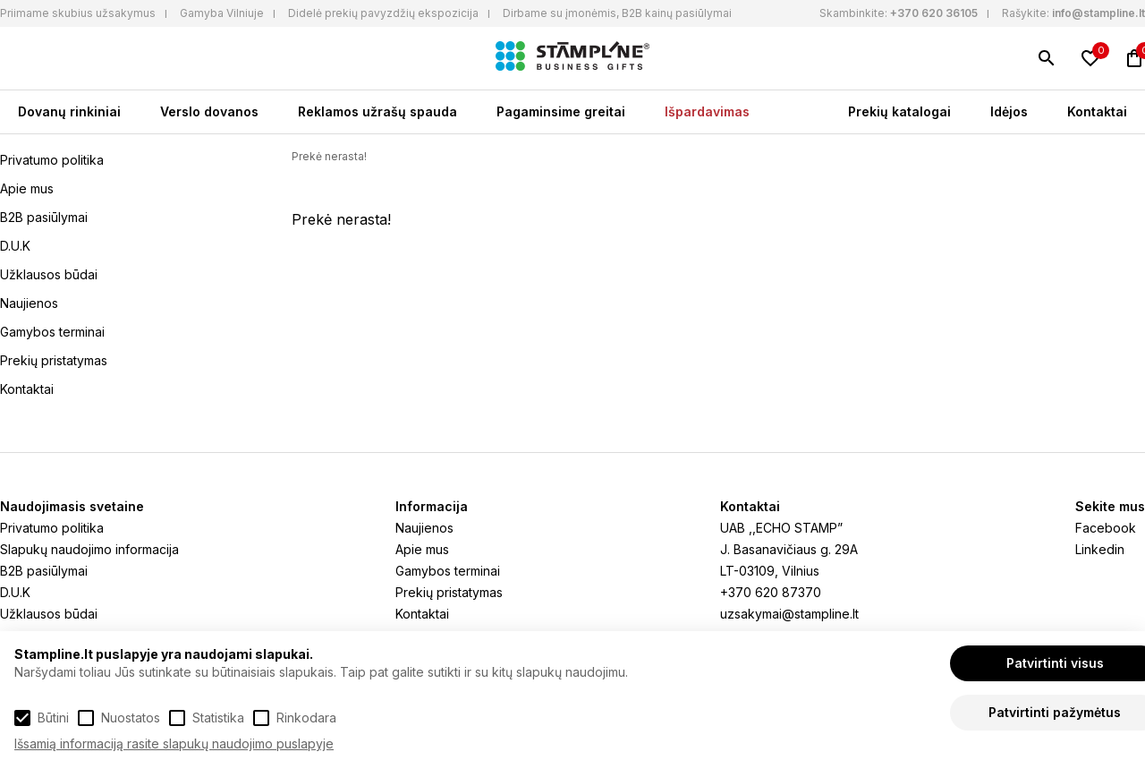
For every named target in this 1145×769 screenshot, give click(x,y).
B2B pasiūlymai (44, 217)
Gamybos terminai (52, 331)
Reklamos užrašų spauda (377, 111)
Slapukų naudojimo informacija (89, 549)
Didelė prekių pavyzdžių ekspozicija (383, 13)
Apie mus (27, 188)
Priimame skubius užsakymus (78, 13)
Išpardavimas (707, 111)
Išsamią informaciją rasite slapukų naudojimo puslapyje (174, 743)
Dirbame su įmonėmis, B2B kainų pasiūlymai (617, 13)
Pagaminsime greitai (560, 111)
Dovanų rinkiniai (69, 111)
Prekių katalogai (899, 111)
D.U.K (15, 245)
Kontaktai (1097, 111)
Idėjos (1009, 111)
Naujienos (29, 303)
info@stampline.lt (1098, 13)
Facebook (1105, 527)
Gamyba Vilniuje (222, 13)
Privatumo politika (52, 159)
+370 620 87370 (770, 592)
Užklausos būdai (49, 274)
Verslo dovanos (209, 111)
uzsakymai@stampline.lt (789, 613)
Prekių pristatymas (53, 360)
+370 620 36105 (934, 13)
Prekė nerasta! (329, 156)
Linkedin (1099, 549)
